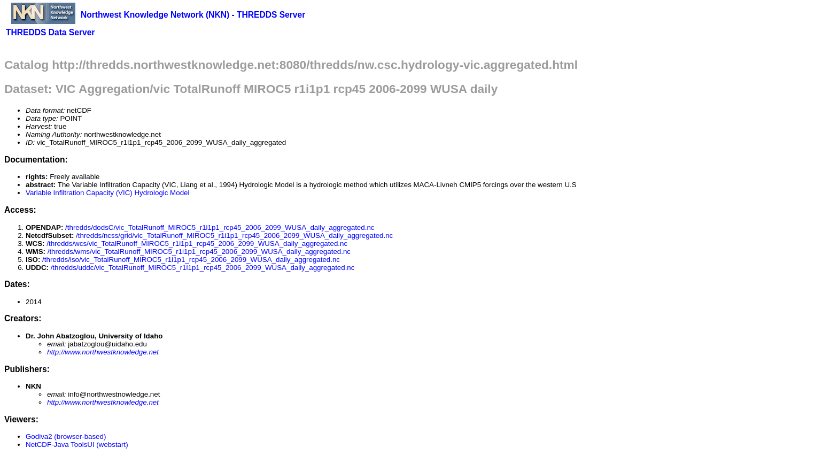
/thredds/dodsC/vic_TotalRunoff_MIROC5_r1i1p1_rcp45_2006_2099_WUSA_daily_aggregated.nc (219, 227)
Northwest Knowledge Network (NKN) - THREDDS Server (193, 14)
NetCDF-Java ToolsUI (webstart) (77, 444)
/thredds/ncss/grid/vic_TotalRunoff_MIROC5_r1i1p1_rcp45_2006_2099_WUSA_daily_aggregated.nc (234, 235)
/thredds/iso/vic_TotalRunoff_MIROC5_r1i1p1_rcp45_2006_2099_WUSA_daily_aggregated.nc (191, 260)
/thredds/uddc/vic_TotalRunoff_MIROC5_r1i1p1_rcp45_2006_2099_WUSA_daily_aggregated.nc (203, 268)
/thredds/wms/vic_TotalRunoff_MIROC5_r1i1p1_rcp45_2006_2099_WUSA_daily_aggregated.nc (199, 252)
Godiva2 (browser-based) (66, 436)
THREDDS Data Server (50, 32)
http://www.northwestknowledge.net (103, 352)
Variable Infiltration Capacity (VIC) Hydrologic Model (107, 193)
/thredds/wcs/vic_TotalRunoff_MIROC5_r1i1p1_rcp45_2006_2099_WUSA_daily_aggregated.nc (196, 243)
